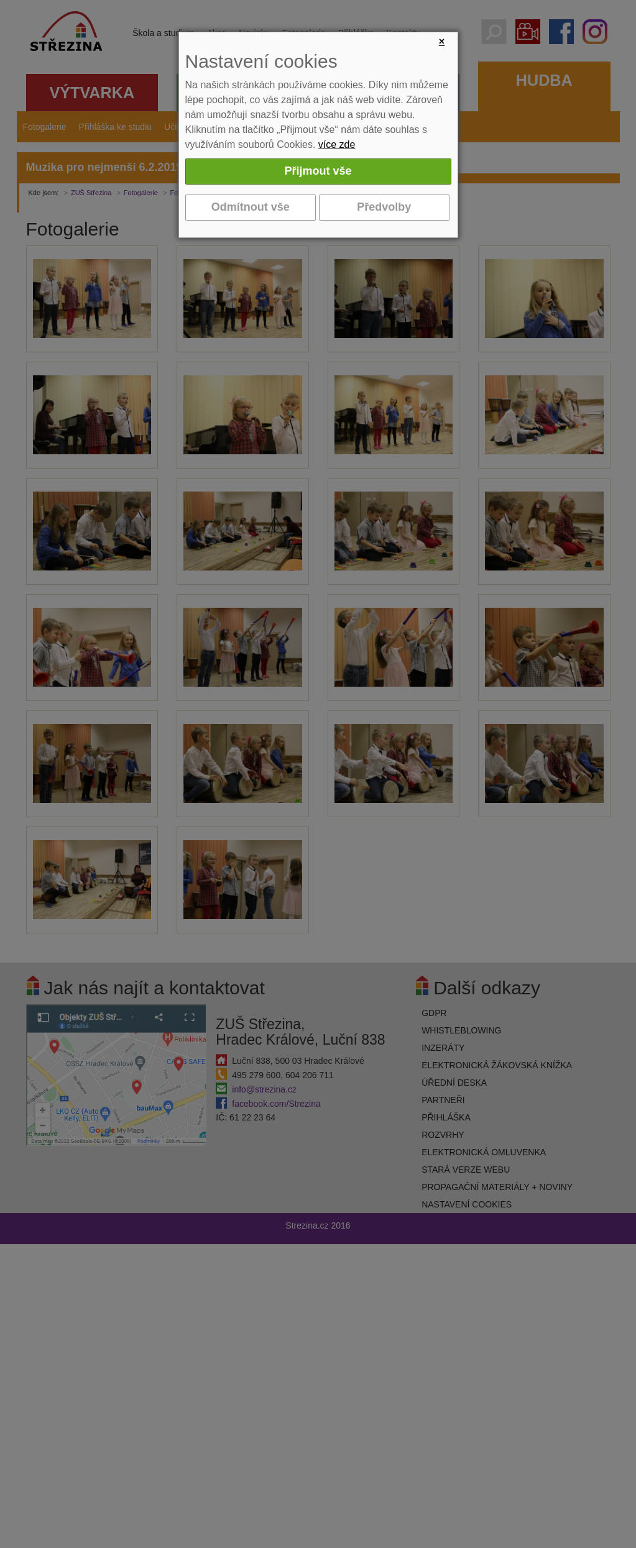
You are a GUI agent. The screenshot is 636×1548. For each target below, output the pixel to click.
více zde (337, 144)
